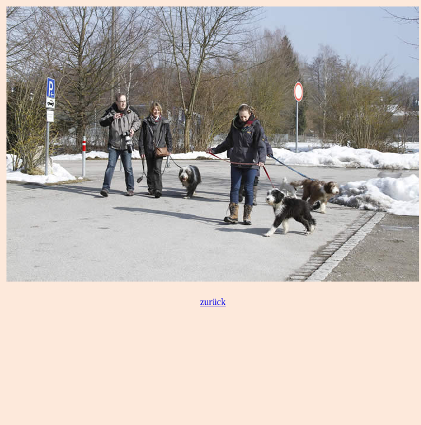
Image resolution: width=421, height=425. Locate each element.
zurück (213, 302)
